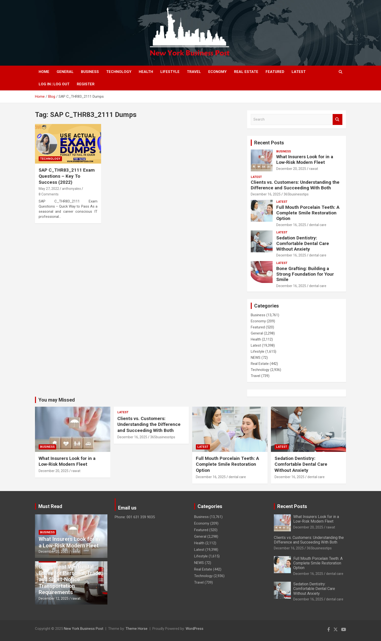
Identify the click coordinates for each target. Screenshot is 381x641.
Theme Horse (136, 628)
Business (90, 72)
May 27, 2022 (49, 189)
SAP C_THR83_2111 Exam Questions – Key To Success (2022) (67, 176)
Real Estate (246, 72)
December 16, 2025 (266, 194)
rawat (313, 169)
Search (337, 119)
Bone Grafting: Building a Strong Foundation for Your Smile (305, 274)
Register (86, 84)
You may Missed (56, 400)
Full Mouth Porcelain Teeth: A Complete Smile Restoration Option (307, 212)
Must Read (50, 506)
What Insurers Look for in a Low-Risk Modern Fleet (304, 159)
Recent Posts (269, 143)
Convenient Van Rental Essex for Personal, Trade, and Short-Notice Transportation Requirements (71, 580)
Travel (194, 72)
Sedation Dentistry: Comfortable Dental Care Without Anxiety (302, 243)
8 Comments (49, 194)
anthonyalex (71, 189)
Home (44, 72)
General (65, 72)
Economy (217, 72)
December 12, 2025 (54, 598)
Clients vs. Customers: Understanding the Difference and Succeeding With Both (295, 185)
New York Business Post (83, 628)
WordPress (194, 628)
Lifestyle (170, 72)
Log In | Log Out (54, 84)
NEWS (255, 357)
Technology (118, 72)
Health (146, 72)
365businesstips (296, 194)
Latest (299, 72)
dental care (317, 225)
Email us (127, 508)
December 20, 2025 (291, 169)
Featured (275, 72)
